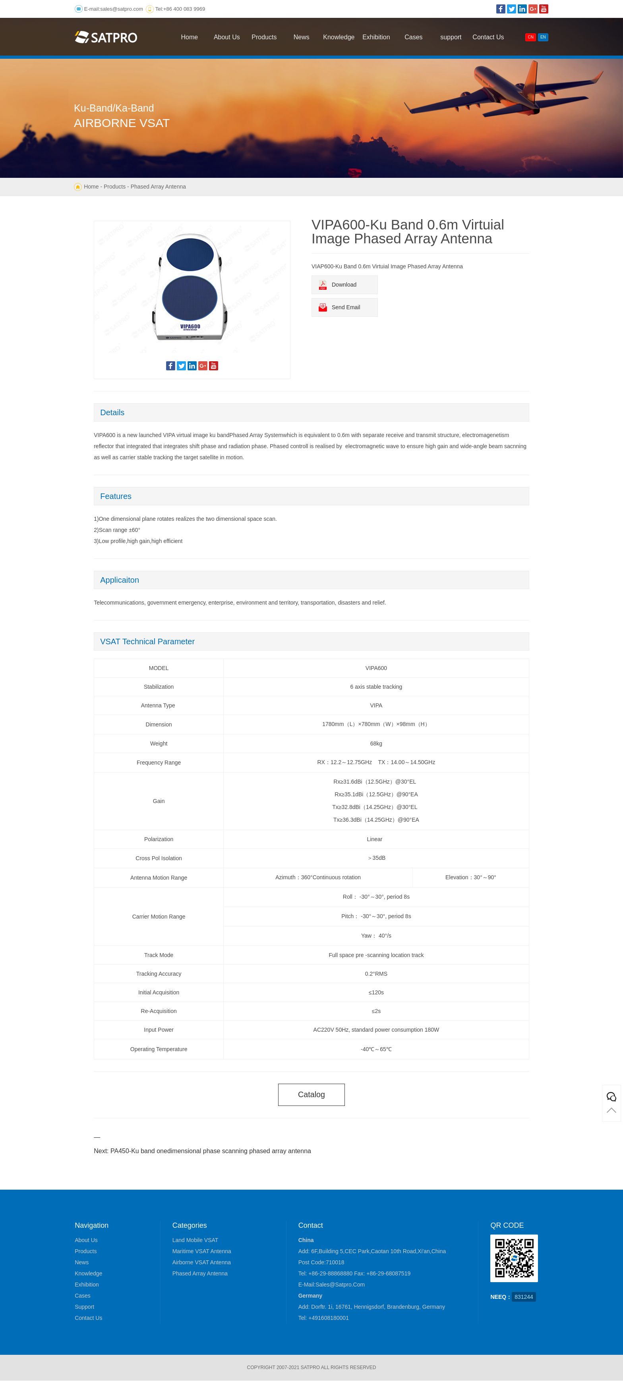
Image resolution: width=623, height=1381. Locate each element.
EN (543, 37)
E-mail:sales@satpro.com (331, 1285)
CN (530, 37)
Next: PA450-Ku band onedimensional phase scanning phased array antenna (202, 1151)
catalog (311, 1094)
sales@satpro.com (121, 9)
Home (91, 186)
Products (115, 186)
